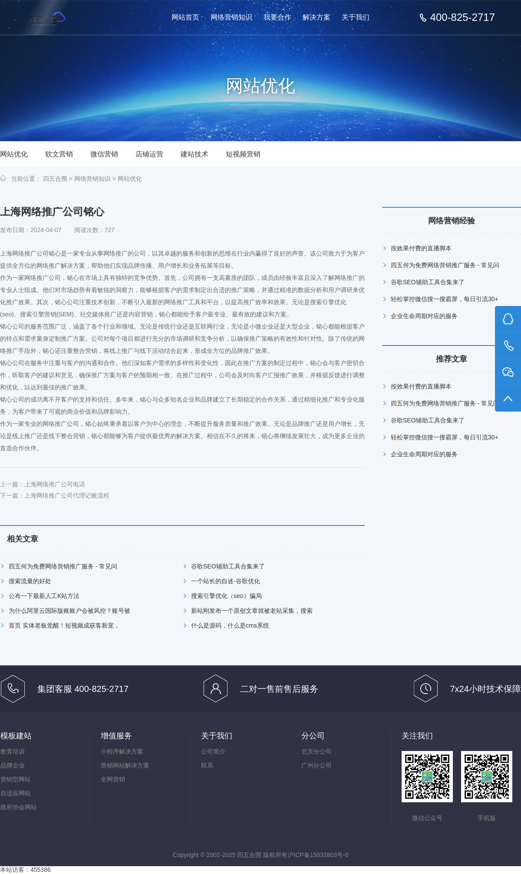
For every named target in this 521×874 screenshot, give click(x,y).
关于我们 (355, 17)
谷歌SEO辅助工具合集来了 (228, 566)
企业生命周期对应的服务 (424, 315)
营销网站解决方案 (125, 765)
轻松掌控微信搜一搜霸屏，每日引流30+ (444, 299)
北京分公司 (316, 751)
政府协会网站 (18, 807)
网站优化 (14, 154)
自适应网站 (15, 793)
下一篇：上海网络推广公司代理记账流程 (54, 495)
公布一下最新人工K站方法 (44, 595)
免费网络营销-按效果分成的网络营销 (64, 18)
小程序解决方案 (122, 751)
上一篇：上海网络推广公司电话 (42, 484)
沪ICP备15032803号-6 (317, 854)
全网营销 (113, 779)
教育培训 (12, 751)
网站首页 (185, 17)
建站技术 (194, 154)
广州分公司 (316, 765)
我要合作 (277, 17)
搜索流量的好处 (30, 581)
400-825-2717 (462, 17)
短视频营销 (243, 154)
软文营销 (59, 154)
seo (7, 314)
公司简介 (213, 751)
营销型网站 (15, 779)
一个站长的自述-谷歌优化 (225, 581)
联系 (207, 765)
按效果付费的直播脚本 (421, 248)
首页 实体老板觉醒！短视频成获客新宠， (64, 625)
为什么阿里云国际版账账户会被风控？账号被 (69, 610)
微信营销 (104, 154)
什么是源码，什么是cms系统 (230, 625)
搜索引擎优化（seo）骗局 (226, 595)
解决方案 (316, 17)
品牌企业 (12, 765)
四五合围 (55, 178)
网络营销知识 (231, 17)
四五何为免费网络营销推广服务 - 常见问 (63, 566)
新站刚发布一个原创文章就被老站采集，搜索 (252, 610)
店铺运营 (149, 154)
